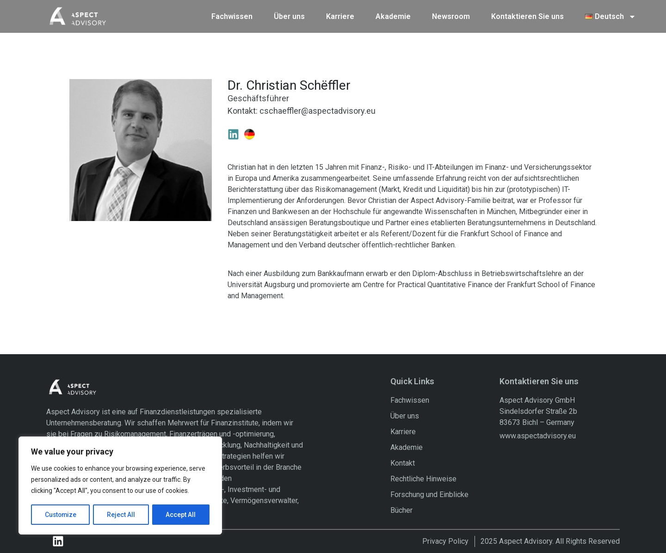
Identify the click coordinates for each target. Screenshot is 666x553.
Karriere (340, 16)
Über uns (289, 16)
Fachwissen (232, 16)
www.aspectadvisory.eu (538, 435)
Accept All (181, 514)
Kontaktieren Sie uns (527, 16)
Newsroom (451, 16)
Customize (60, 514)
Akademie (393, 16)
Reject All (122, 514)
